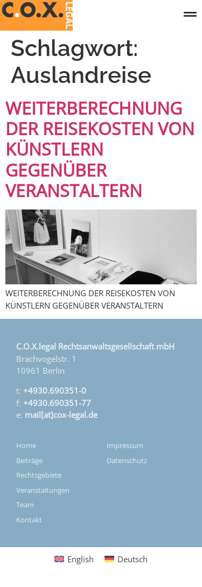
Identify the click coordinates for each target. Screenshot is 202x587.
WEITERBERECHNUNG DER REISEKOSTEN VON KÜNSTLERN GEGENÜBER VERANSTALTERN (99, 149)
